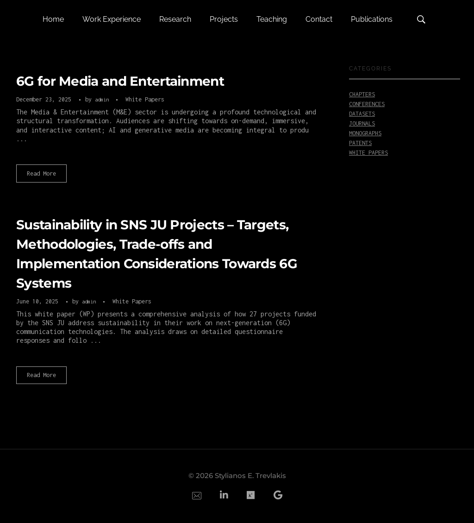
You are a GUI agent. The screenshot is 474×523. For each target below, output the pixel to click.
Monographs (365, 133)
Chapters (362, 94)
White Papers (144, 99)
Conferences (367, 104)
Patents (360, 142)
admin (103, 99)
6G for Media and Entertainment (120, 81)
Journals (362, 123)
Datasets (362, 113)
